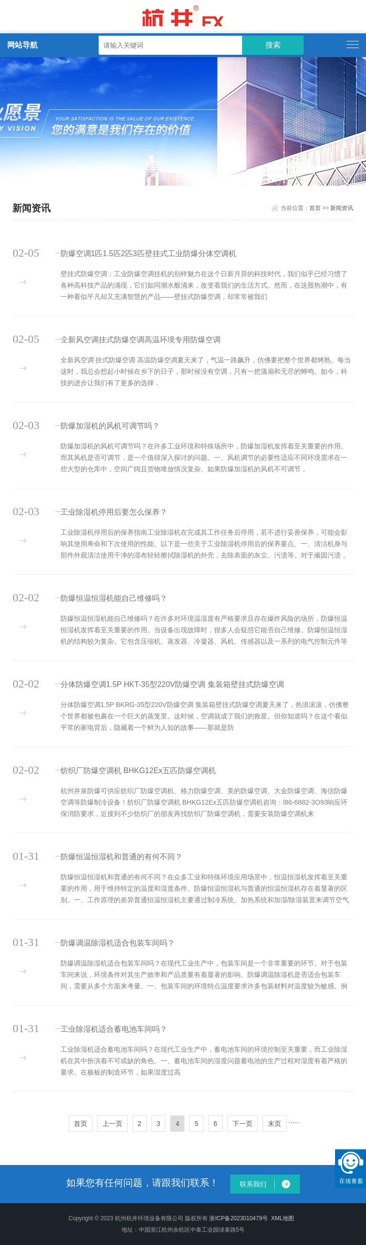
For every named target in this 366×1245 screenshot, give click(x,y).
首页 (315, 208)
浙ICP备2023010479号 (238, 1218)
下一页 (243, 1123)
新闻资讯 (341, 208)
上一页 (112, 1123)
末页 (274, 1123)
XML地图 (283, 1218)
